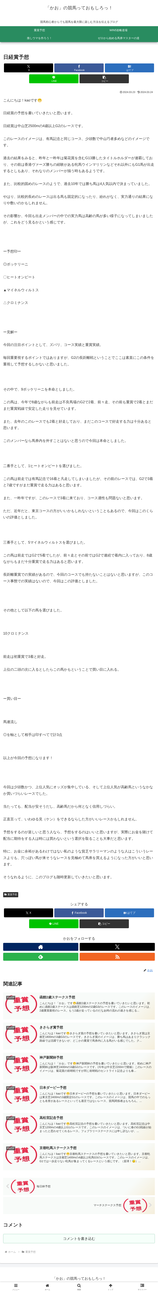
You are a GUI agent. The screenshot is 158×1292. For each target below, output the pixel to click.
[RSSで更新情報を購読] (117, 957)
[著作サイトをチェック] (40, 947)
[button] (104, 78)
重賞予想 (10, 894)
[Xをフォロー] (117, 947)
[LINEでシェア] (54, 78)
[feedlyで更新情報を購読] (40, 957)
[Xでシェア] (28, 67)
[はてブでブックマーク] (129, 67)
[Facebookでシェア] (79, 67)
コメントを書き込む (79, 1240)
